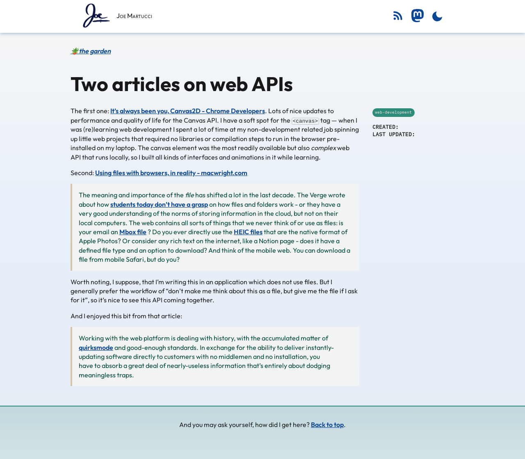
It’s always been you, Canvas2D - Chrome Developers (187, 111)
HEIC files (248, 231)
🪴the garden (91, 51)
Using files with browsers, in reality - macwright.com (171, 173)
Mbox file (132, 231)
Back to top (327, 424)
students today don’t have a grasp (159, 204)
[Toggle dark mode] (437, 16)
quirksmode (96, 347)
